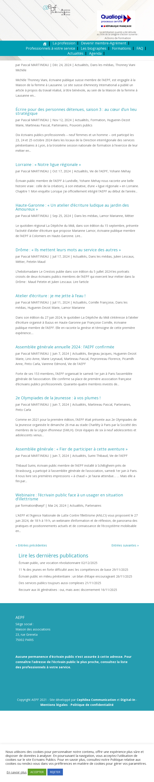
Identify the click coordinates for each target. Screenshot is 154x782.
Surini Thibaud (98, 456)
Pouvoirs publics (80, 125)
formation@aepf (32, 505)
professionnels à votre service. (46, 667)
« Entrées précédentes (31, 545)
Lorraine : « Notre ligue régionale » (48, 164)
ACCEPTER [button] (37, 772)
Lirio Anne (32, 359)
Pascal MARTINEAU (35, 65)
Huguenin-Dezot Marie (44, 307)
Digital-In (128, 700)
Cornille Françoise (101, 302)
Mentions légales (54, 705)
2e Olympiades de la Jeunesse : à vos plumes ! (58, 397)
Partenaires (60, 125)
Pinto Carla (32, 364)
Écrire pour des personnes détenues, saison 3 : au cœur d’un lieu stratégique (76, 111)
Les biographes (93, 48)
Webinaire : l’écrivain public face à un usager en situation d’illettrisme (69, 496)
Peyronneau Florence (105, 359)
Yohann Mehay (120, 171)
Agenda (95, 53)
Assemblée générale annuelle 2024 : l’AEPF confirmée (65, 346)
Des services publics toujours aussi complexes (51, 583)
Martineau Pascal (37, 125)
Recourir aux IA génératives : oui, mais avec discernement (59, 590)
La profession (64, 43)
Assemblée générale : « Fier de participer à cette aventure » (72, 449)
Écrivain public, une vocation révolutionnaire (49, 563)
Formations (121, 48)
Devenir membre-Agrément (103, 43)
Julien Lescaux (123, 256)
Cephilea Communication (96, 700)
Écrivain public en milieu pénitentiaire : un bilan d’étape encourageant (67, 576)
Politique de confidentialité (92, 705)
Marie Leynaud (51, 359)
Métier (129, 216)
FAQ (140, 48)
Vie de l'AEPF (99, 171)
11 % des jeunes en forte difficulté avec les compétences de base (65, 569)
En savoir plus (17, 772)
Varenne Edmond (54, 364)
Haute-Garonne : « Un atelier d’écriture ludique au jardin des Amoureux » (72, 207)
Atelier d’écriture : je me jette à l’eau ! (50, 295)
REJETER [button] (55, 772)
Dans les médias (102, 65)
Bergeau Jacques (100, 353)
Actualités (75, 53)
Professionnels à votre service (50, 48)
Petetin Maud (35, 262)
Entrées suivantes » (125, 545)
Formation (97, 120)
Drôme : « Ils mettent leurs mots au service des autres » (68, 249)
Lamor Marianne (111, 216)
